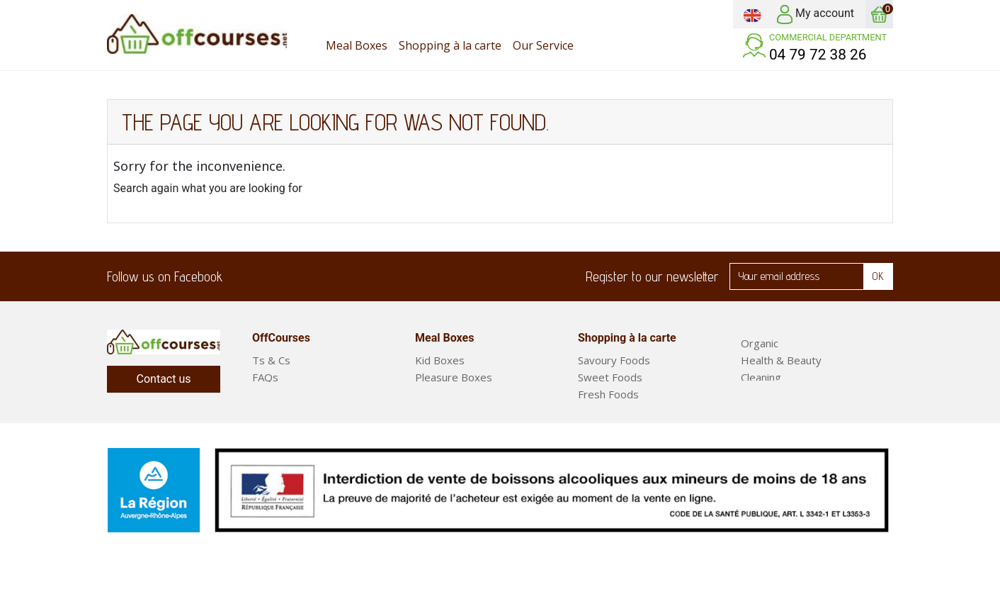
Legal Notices (285, 411)
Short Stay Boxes (457, 411)
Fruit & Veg (768, 394)
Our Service (280, 394)
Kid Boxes (440, 360)
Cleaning (761, 377)
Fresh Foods (608, 394)
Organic (759, 343)
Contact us (164, 379)
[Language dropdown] (752, 14)
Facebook (242, 276)
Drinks (593, 445)
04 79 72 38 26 (818, 54)
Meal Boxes (769, 411)
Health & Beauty (781, 360)
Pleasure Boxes (453, 377)
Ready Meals (772, 428)
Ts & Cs (271, 360)
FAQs (265, 377)
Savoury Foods (614, 360)
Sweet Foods (610, 377)
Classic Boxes (448, 394)
